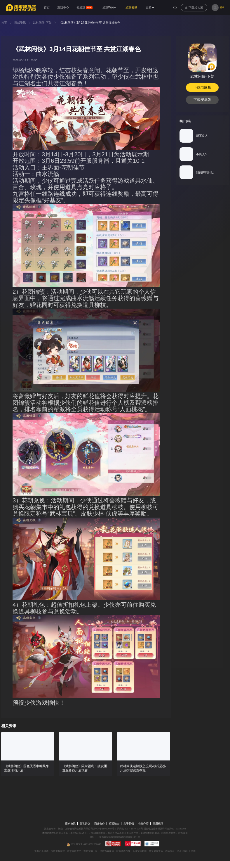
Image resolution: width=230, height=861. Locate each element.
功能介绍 (143, 823)
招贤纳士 (114, 823)
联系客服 (183, 833)
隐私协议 (85, 823)
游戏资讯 (20, 22)
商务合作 (99, 823)
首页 (4, 22)
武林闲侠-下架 (42, 22)
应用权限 (158, 823)
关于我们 (128, 823)
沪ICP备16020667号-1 (104, 828)
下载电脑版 (202, 87)
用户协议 (70, 823)
